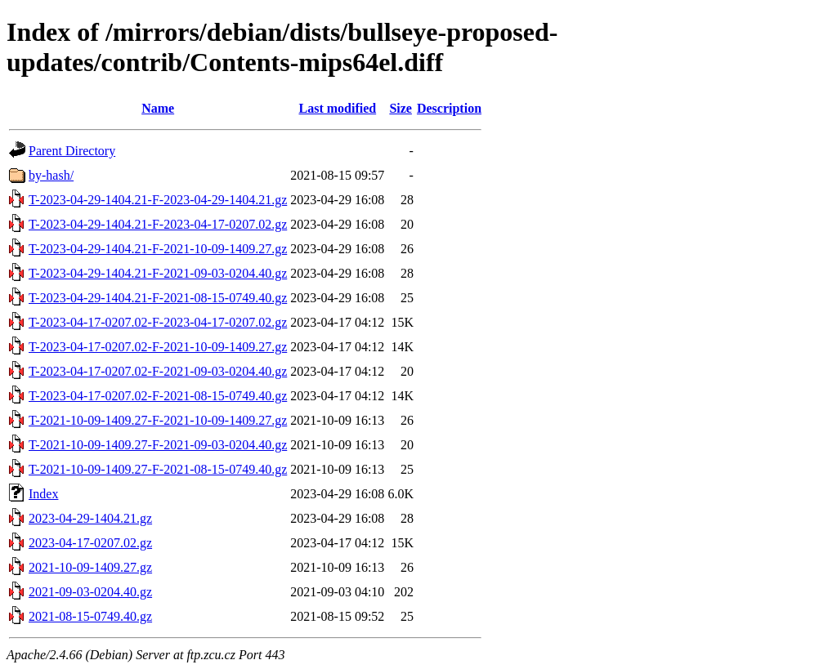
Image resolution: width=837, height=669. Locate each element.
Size (400, 108)
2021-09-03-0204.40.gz (90, 592)
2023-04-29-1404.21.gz (90, 518)
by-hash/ (51, 175)
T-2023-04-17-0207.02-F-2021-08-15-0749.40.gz (158, 396)
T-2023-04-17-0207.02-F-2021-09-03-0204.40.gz (158, 371)
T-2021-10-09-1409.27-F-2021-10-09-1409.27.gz (158, 420)
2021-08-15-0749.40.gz (90, 616)
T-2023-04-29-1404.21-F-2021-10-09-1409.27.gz (158, 249)
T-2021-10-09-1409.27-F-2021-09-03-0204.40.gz (158, 445)
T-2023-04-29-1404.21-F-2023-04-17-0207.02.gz (158, 224)
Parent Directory (72, 151)
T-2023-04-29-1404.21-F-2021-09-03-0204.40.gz (158, 273)
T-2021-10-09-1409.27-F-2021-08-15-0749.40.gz (158, 469)
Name (157, 108)
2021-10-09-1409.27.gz (90, 567)
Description (449, 108)
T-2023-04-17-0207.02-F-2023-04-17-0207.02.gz (158, 322)
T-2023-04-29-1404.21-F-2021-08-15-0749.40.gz (158, 298)
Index (43, 494)
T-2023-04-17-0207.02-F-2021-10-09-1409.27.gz (158, 347)
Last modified (337, 108)
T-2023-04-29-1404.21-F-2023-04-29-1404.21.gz (158, 200)
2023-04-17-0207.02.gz (90, 543)
